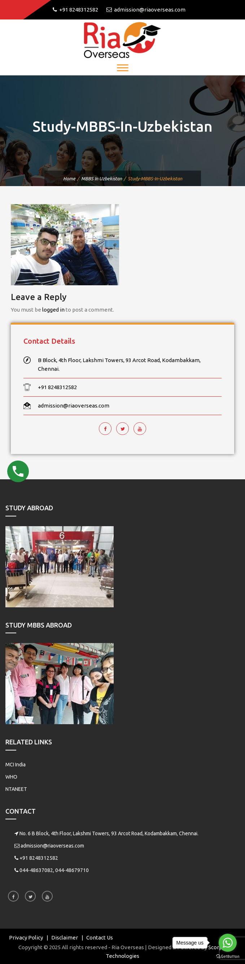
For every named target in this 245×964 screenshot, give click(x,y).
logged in (53, 310)
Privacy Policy (26, 937)
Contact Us (99, 937)
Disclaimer (64, 937)
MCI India (15, 764)
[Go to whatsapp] (228, 943)
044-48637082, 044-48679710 (54, 870)
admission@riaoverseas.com (52, 846)
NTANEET (16, 789)
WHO (11, 777)
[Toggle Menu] (122, 67)
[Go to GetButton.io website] (227, 956)
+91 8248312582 (38, 858)
